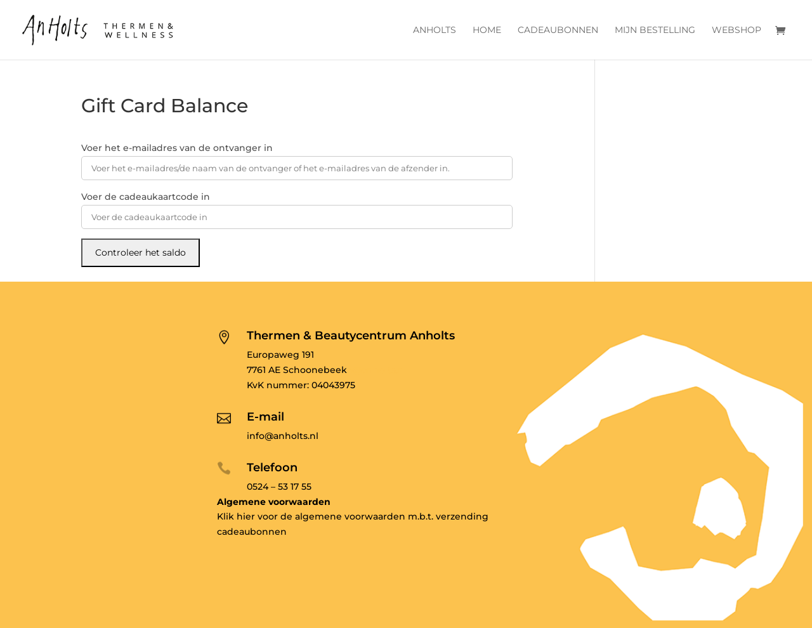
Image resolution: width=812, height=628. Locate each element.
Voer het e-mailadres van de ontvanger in (177, 148)
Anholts (434, 30)
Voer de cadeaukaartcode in (145, 196)
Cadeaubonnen (558, 30)
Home (487, 30)
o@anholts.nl (377, 370)
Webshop (736, 30)
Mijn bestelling (655, 30)
